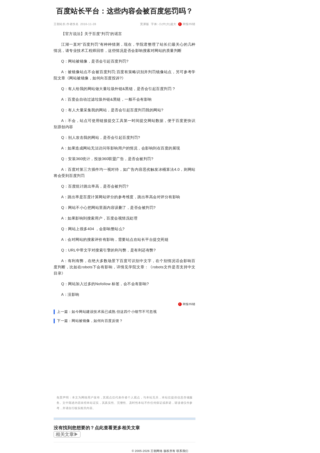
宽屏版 (144, 24)
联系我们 (182, 451)
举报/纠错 (186, 24)
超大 (173, 24)
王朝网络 (156, 451)
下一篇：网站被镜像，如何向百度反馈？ (90, 321)
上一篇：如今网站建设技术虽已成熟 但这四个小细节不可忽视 (107, 312)
